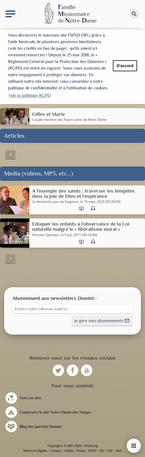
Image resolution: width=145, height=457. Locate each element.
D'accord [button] (125, 66)
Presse (80, 450)
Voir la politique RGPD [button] (30, 95)
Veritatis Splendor (45, 235)
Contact (55, 450)
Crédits (69, 450)
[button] (102, 321)
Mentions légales (35, 450)
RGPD (92, 450)
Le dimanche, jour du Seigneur (55, 201)
